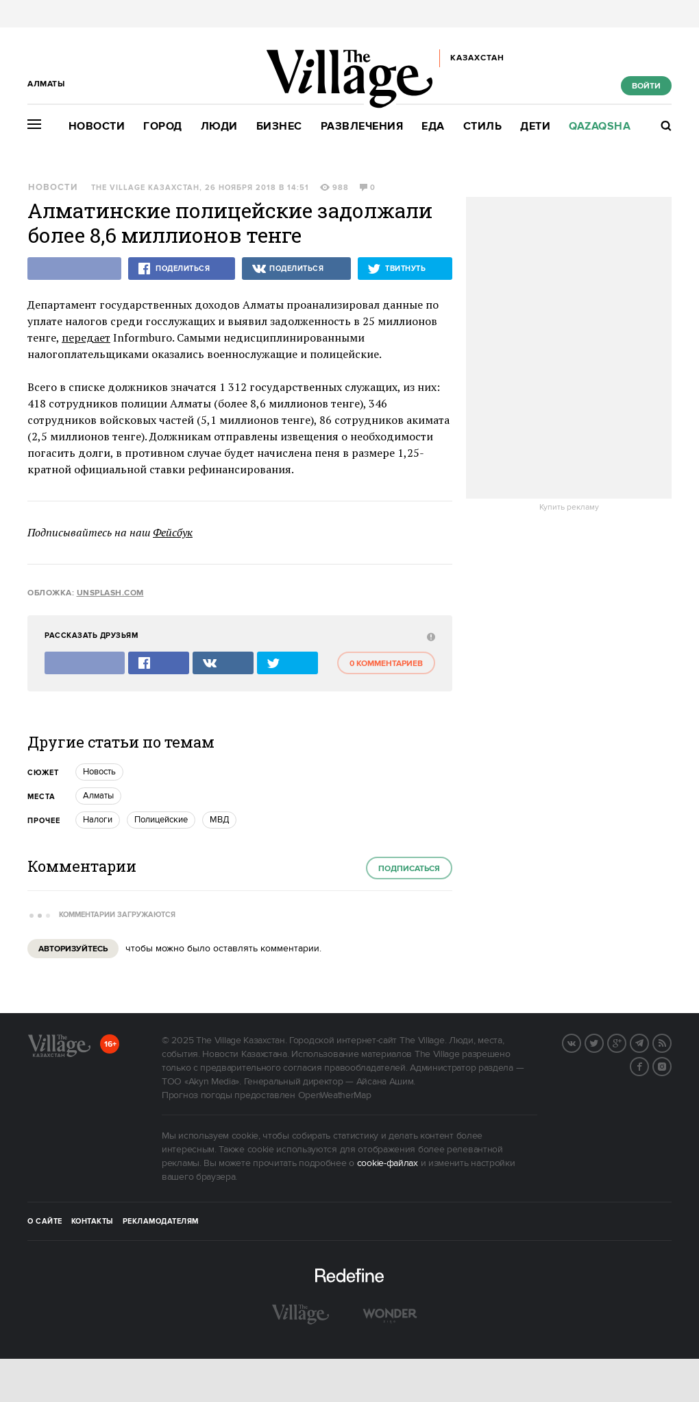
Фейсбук (173, 532)
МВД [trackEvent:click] (219, 819)
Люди (219, 126)
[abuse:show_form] (429, 636)
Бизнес (279, 126)
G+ (625, 1042)
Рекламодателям (161, 1221)
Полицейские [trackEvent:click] (161, 819)
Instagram (671, 1065)
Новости (97, 126)
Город (162, 126)
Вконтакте (580, 1042)
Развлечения (362, 126)
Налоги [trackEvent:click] (97, 819)
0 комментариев (386, 663)
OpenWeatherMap (334, 1095)
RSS (671, 1042)
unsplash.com (110, 593)
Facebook (648, 1065)
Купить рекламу (569, 507)
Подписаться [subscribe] (409, 869)
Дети (535, 126)
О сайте (44, 1221)
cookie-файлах (387, 1163)
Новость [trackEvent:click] (99, 771)
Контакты (92, 1221)
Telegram (648, 1042)
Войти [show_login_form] (646, 86)
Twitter (603, 1042)
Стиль (482, 126)
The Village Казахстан (145, 188)
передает (86, 337)
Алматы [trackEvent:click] (98, 795)
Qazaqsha (599, 126)
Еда (433, 126)
